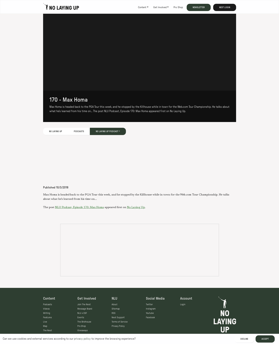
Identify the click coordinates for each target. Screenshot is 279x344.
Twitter (149, 304)
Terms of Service (120, 322)
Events (80, 317)
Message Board (84, 309)
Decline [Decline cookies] (244, 339)
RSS (113, 313)
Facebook (150, 317)
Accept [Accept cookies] (265, 339)
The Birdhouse (84, 322)
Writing (46, 313)
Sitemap (116, 309)
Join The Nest (84, 304)
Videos (46, 309)
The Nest (47, 330)
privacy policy (82, 338)
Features (47, 317)
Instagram (151, 309)
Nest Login (224, 7)
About (114, 304)
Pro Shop (178, 7)
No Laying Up (136, 207)
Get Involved (160, 7)
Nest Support (118, 317)
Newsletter (199, 7)
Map (45, 326)
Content (142, 7)
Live (45, 322)
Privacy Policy (118, 326)
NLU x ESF (82, 313)
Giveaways (82, 330)
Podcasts (79, 131)
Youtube (150, 313)
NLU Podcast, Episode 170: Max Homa (79, 207)
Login (182, 304)
